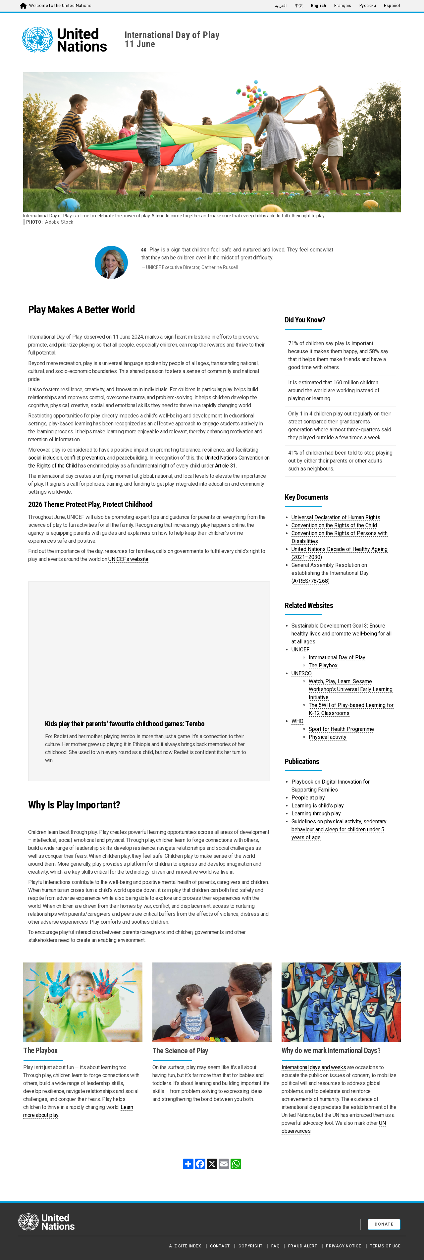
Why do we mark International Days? (331, 1050)
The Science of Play (180, 1051)
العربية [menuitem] (281, 5)
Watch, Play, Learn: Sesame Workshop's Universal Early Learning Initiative (351, 689)
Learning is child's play (318, 805)
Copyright (250, 1246)
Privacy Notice (343, 1246)
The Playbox (323, 665)
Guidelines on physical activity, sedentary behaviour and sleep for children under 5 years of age (339, 829)
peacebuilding (131, 458)
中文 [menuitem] (299, 5)
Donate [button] (384, 1224)
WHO (297, 721)
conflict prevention (84, 458)
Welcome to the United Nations (60, 5)
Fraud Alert (302, 1246)
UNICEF (300, 649)
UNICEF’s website (128, 559)
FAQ (275, 1246)
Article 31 (225, 466)
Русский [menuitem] (367, 5)
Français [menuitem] (342, 5)
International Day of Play (337, 657)
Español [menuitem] (392, 5)
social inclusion (45, 458)
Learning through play (316, 813)
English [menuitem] (318, 5)
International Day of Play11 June (172, 39)
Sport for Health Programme (341, 729)
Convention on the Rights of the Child (334, 525)
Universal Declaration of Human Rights (336, 517)
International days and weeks (314, 1067)
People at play (308, 797)
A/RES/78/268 (310, 581)
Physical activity (327, 737)
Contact (220, 1246)
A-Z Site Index (185, 1246)
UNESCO (302, 673)
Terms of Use (385, 1246)
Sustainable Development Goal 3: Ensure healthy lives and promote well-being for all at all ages (342, 634)
